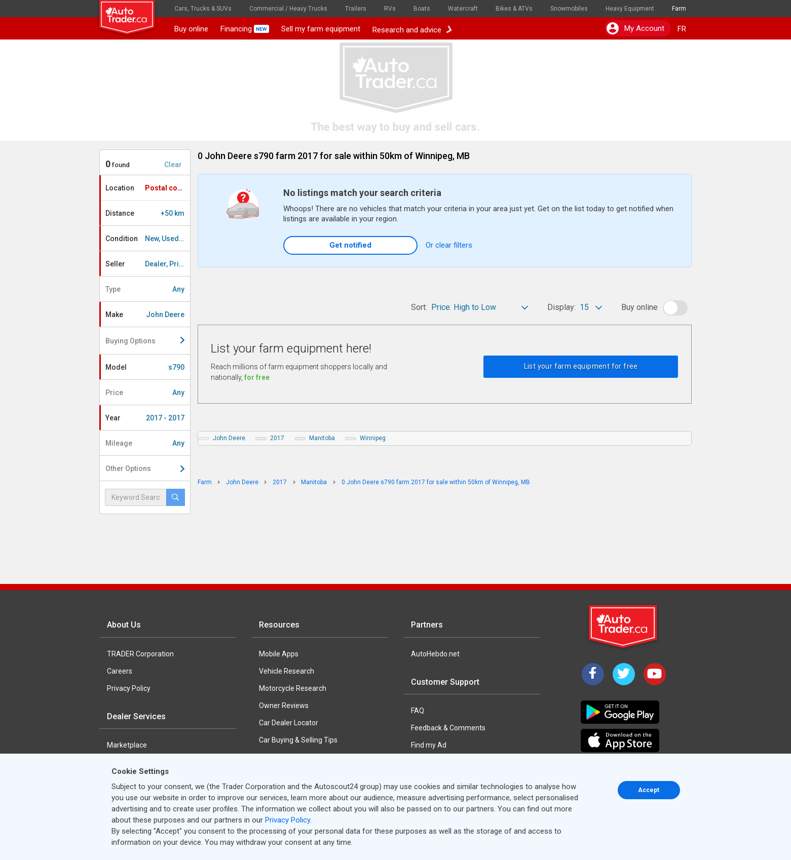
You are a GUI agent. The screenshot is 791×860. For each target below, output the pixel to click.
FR (681, 28)
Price (144, 392)
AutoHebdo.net (435, 654)
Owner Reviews (284, 705)
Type (144, 289)
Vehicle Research (286, 671)
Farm (679, 8)
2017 (277, 438)
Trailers (355, 8)
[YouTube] (655, 674)
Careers (119, 671)
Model (144, 367)
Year (144, 418)
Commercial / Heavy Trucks (288, 8)
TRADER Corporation (140, 654)
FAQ (417, 711)
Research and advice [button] (411, 28)
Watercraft (463, 8)
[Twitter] (624, 674)
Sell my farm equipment (320, 28)
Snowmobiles (569, 8)
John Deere (229, 438)
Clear (173, 165)
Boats (421, 8)
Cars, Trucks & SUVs (203, 8)
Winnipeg (373, 438)
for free (257, 377)
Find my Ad (428, 745)
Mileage (144, 443)
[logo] (133, 12)
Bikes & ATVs (514, 8)
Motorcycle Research (292, 688)
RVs (390, 8)
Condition (147, 238)
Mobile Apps (278, 654)
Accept (648, 790)
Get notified (350, 245)
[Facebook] (593, 674)
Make (144, 314)
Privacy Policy (128, 688)
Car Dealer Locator (288, 723)
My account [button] (635, 28)
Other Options (144, 468)
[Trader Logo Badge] (624, 626)
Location (147, 188)
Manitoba (322, 438)
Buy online (191, 28)
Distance (144, 213)
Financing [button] (244, 28)
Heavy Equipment (630, 8)
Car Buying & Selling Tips (298, 740)
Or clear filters (449, 245)
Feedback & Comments (448, 728)
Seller (147, 264)
